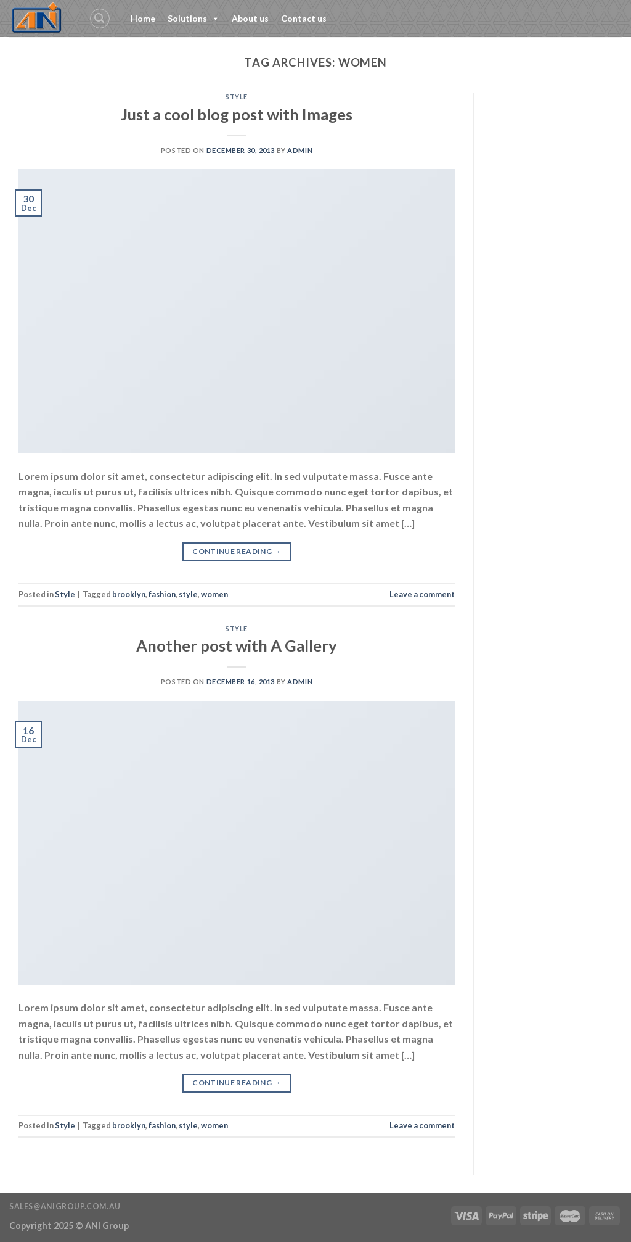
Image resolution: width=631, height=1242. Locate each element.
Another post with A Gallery (236, 645)
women (214, 594)
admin (299, 150)
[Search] (100, 18)
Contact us (304, 18)
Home (143, 18)
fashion (162, 594)
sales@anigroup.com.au (65, 1206)
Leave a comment (422, 594)
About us (250, 18)
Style (237, 97)
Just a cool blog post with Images (236, 114)
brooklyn (128, 594)
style (188, 594)
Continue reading (236, 551)
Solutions (193, 18)
